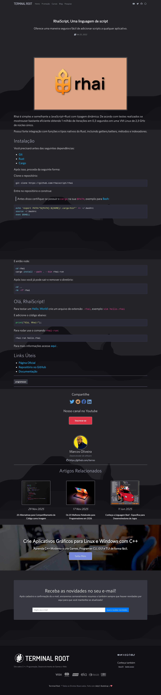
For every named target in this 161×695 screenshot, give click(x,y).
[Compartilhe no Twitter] (73, 401)
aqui (53, 346)
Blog (61, 4)
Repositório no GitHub (32, 367)
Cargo (22, 163)
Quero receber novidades (117, 610)
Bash (106, 198)
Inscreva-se (80, 420)
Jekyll (97, 686)
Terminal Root (23, 4)
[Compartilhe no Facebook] (84, 401)
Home (37, 4)
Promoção (46, 4)
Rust (21, 158)
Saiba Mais (80, 556)
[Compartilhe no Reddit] (78, 401)
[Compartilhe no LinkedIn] (89, 401)
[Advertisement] (80, 43)
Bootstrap (104, 686)
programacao (20, 382)
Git (20, 154)
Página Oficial (27, 362)
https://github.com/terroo (80, 460)
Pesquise (68, 4)
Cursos (54, 4)
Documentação (28, 371)
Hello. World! (40, 308)
